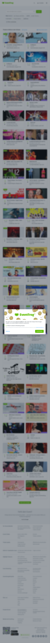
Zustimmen (39, 331)
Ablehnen (8, 331)
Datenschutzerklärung (39, 327)
